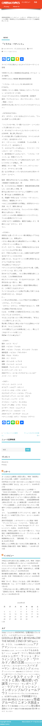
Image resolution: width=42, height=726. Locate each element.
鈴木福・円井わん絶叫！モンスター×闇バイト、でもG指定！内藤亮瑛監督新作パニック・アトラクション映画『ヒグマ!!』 (21, 533)
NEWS (5, 37)
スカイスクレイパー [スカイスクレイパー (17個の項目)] (30, 663)
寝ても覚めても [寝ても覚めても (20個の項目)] (27, 699)
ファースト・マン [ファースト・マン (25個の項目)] (17, 683)
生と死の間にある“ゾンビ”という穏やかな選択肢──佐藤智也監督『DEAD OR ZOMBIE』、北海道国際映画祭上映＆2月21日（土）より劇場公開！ (20, 499)
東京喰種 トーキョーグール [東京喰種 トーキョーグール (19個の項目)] (21, 706)
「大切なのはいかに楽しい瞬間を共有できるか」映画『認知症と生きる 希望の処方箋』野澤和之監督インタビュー (20, 591)
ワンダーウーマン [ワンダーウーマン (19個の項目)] (14, 693)
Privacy (6, 6)
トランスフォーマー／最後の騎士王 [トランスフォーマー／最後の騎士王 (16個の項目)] (14, 671)
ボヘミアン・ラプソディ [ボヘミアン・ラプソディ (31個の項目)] (19, 685)
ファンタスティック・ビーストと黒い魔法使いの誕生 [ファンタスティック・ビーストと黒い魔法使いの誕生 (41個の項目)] (21, 680)
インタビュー (26, 2)
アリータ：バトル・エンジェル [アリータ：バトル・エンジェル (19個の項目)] (21, 647)
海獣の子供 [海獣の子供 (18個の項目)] (18, 709)
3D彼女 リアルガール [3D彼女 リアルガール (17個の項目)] (8, 633)
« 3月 (3, 622)
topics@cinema (8, 49)
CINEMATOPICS (11, 3)
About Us (16, 6)
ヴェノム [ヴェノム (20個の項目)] (24, 693)
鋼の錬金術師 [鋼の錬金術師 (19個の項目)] (27, 709)
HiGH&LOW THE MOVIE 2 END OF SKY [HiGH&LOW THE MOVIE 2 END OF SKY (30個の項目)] (21, 639)
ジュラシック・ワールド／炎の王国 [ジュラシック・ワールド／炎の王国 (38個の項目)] (20, 660)
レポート (7, 471)
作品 (35, 2)
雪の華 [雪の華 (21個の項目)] (34, 708)
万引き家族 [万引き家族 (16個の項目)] (31, 693)
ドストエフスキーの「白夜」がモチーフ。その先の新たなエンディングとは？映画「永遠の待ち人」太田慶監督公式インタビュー (20, 568)
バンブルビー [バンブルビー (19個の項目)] (18, 674)
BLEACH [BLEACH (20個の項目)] (30, 635)
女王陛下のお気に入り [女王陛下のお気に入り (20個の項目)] (12, 696)
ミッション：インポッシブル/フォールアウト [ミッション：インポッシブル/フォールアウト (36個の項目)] (21, 689)
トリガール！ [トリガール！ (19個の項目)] (28, 671)
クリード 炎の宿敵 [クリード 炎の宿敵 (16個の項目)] (11, 653)
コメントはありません (10, 51)
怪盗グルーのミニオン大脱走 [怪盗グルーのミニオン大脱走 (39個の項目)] (21, 700)
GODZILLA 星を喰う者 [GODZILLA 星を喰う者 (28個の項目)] (14, 638)
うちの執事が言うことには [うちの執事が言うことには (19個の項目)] (23, 644)
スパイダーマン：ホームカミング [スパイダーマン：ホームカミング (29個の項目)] (20, 667)
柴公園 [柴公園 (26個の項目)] (34, 705)
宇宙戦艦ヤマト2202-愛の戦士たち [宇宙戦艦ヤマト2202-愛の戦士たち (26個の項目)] (19, 698)
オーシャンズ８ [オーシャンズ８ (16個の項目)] (20, 650)
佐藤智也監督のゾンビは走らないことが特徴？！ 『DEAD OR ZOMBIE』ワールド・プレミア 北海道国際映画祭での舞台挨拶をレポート (20, 492)
